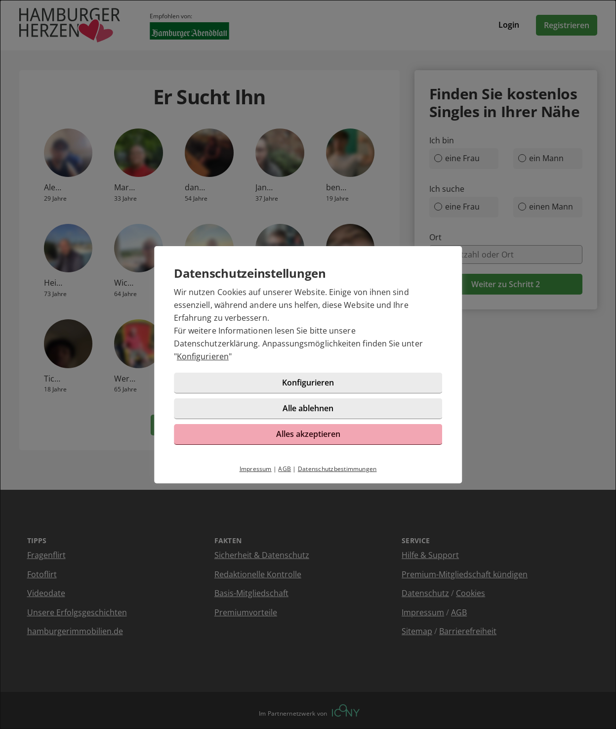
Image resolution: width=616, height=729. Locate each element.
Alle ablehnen (308, 408)
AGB (284, 469)
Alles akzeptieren (308, 434)
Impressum (256, 469)
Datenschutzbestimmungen (337, 469)
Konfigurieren (203, 356)
